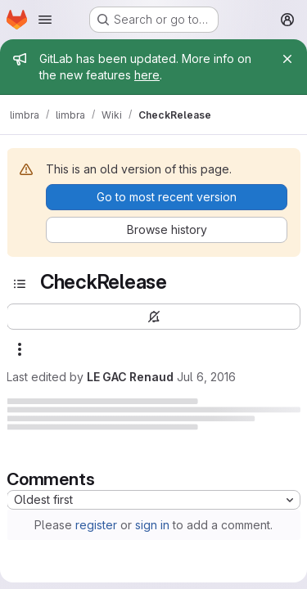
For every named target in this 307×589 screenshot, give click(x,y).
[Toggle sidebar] (20, 284)
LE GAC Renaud (130, 377)
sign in (152, 525)
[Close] (287, 59)
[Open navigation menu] (45, 20)
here (147, 75)
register (96, 525)
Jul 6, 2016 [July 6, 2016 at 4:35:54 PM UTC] (206, 377)
